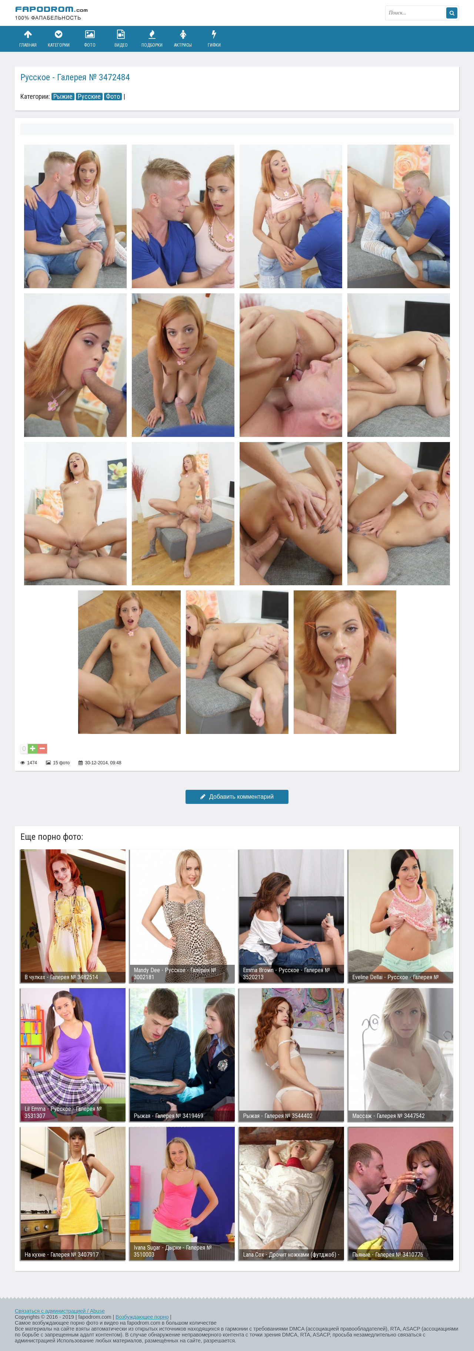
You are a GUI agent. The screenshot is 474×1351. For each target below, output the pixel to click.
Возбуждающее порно (142, 1317)
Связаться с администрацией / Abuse (60, 1311)
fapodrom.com (52, 13)
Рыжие (63, 96)
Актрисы (183, 39)
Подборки (152, 39)
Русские (89, 96)
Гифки (214, 39)
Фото (90, 39)
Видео (121, 39)
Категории (59, 39)
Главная (28, 39)
